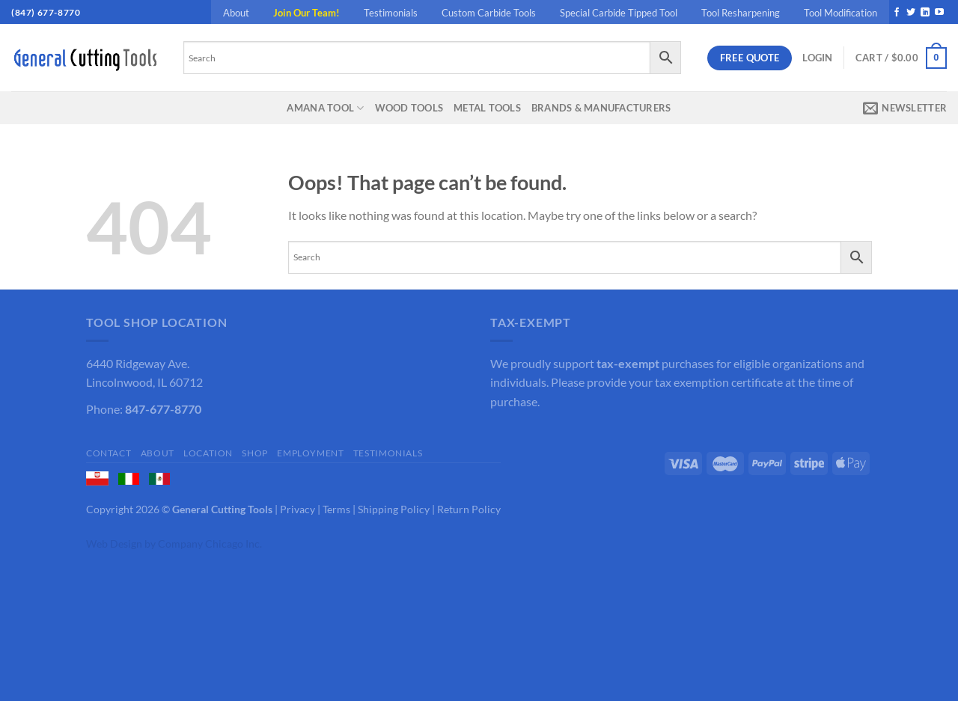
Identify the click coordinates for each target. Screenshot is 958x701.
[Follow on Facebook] (896, 12)
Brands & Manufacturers (601, 108)
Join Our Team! (306, 13)
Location (208, 453)
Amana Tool (325, 108)
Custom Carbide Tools (489, 13)
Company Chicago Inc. (210, 543)
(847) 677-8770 (45, 12)
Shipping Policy (394, 509)
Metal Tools (487, 108)
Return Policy (469, 509)
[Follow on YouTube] (939, 12)
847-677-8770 (163, 409)
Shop (254, 453)
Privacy (297, 509)
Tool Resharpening (740, 13)
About (236, 13)
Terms (336, 509)
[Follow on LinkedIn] (925, 12)
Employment (310, 453)
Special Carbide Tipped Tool (618, 13)
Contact (108, 453)
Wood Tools (409, 108)
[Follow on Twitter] (910, 12)
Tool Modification (840, 13)
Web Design (114, 543)
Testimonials (391, 13)
